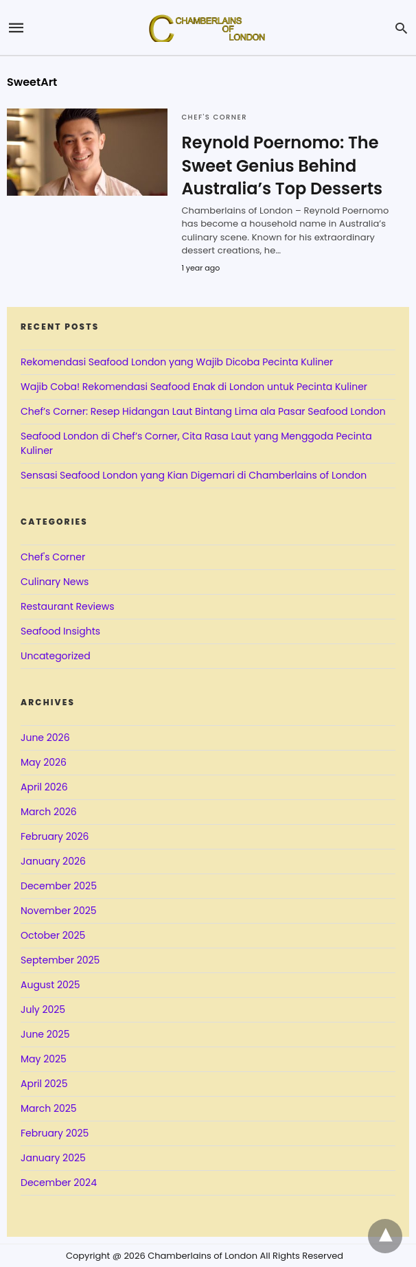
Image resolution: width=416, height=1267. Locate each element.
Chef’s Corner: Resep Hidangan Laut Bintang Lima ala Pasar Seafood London (203, 411)
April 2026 (44, 787)
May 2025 (44, 1059)
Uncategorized (56, 656)
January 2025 (53, 1158)
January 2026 (53, 861)
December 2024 (59, 1182)
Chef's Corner (214, 117)
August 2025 (50, 985)
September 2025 (60, 960)
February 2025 (55, 1133)
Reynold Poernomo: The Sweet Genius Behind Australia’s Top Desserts (281, 165)
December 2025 (59, 886)
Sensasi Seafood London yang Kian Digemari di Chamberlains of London (194, 475)
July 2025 (43, 1009)
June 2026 (45, 737)
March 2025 (49, 1108)
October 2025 (53, 935)
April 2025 (44, 1084)
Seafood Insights (60, 631)
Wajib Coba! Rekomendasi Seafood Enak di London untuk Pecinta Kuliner (194, 386)
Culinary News (55, 582)
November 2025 (59, 910)
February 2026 (55, 836)
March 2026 (49, 812)
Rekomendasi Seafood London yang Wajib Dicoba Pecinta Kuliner (177, 362)
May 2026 (44, 762)
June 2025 (45, 1034)
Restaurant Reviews (67, 606)
